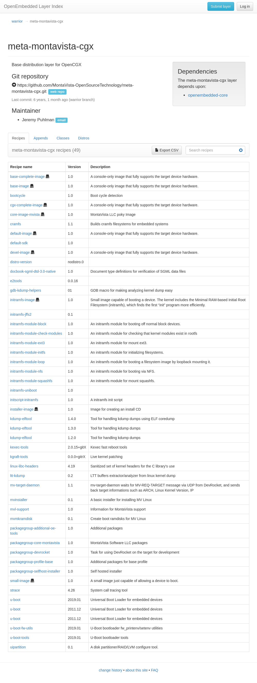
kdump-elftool (21, 419)
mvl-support (19, 509)
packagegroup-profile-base (31, 562)
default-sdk (19, 243)
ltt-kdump (17, 476)
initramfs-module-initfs (27, 352)
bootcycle (17, 195)
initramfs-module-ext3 (27, 343)
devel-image (20, 252)
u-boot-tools (19, 638)
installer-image (22, 409)
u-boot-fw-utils (21, 628)
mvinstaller (18, 500)
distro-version (21, 262)
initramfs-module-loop (27, 362)
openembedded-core (208, 95)
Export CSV (166, 150)
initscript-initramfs (24, 400)
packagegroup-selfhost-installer (35, 571)
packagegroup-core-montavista (35, 543)
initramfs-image (22, 300)
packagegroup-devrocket (30, 552)
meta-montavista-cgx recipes (46, 150)
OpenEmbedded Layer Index (33, 6)
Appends (41, 138)
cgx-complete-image (26, 205)
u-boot (15, 600)
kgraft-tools (19, 457)
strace (15, 590)
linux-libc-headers (24, 466)
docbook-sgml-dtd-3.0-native (33, 271)
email (62, 120)
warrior (17, 21)
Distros (83, 138)
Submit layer (221, 6)
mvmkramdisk (21, 519)
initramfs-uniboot (23, 390)
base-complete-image (27, 177)
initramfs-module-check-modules (36, 333)
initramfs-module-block (28, 324)
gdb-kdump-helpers (25, 290)
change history (110, 670)
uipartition (18, 647)
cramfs (15, 224)
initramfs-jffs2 (21, 314)
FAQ (154, 670)
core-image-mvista (25, 214)
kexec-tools (19, 447)
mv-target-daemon (25, 485)
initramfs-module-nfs (26, 371)
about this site (137, 670)
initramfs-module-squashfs (31, 381)
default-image (21, 233)
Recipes (18, 138)
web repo (57, 92)
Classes (62, 138)
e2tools (16, 281)
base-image (19, 186)
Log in (245, 6)
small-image (20, 581)
